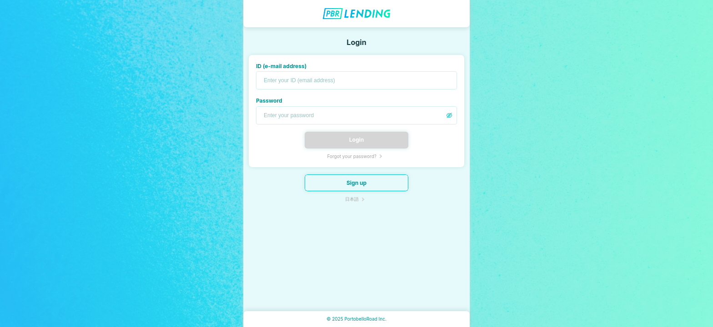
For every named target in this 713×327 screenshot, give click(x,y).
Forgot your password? (351, 156)
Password (269, 100)
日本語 (352, 199)
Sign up (356, 182)
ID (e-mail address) (281, 66)
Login (356, 139)
